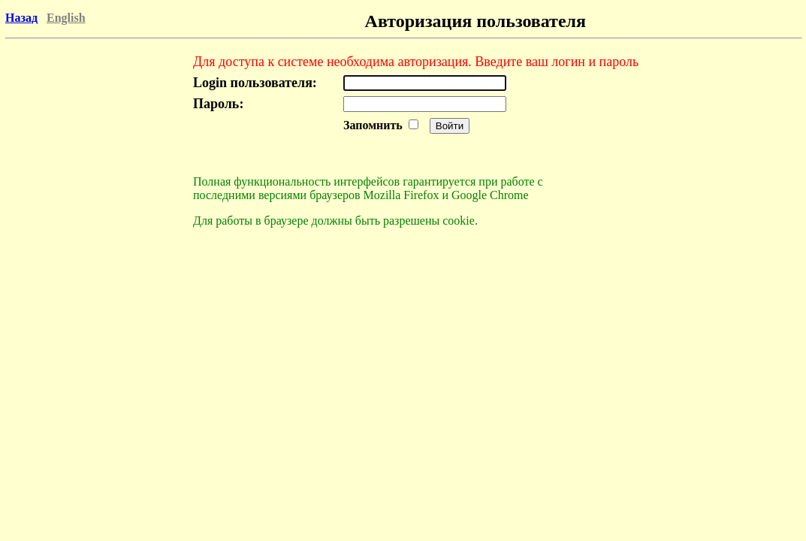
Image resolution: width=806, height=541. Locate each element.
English (66, 17)
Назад (21, 17)
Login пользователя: (255, 82)
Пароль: (218, 103)
